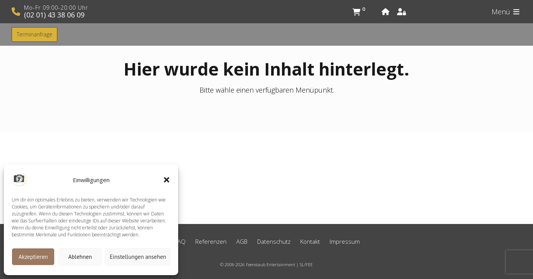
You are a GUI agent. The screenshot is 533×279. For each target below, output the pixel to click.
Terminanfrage (34, 34)
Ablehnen (80, 256)
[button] (166, 180)
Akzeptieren (33, 256)
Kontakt (310, 241)
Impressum (345, 241)
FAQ (180, 241)
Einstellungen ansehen (138, 256)
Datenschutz (274, 241)
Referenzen (211, 241)
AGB (242, 241)
